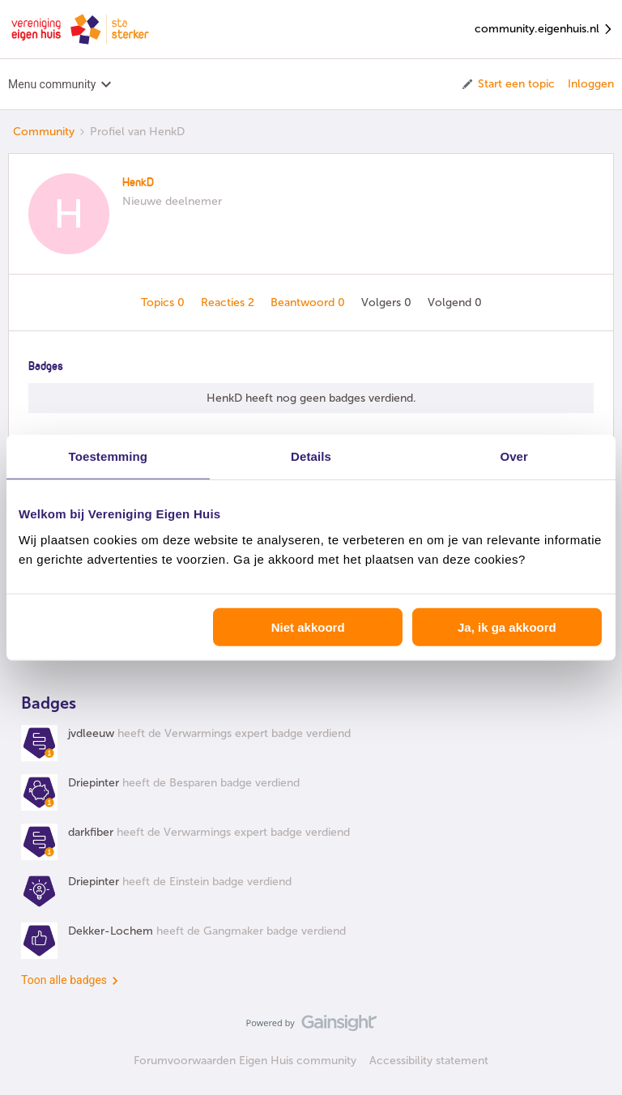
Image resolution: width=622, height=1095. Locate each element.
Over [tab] (514, 456)
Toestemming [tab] (108, 456)
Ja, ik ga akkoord (507, 626)
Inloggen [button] (591, 84)
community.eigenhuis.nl (544, 30)
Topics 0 (164, 302)
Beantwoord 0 (309, 302)
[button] (507, 84)
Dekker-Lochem (110, 931)
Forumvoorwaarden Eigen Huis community (245, 1060)
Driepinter (93, 783)
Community (44, 131)
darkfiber (90, 832)
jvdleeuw (91, 733)
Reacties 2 (229, 302)
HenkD (138, 183)
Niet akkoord (308, 626)
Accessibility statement (428, 1060)
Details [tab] (311, 456)
